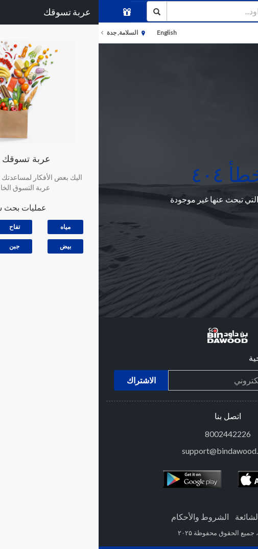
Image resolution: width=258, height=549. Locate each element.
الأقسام (240, 33)
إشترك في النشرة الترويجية (196, 358)
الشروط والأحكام (101, 516)
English (68, 32)
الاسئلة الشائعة (161, 516)
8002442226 (129, 434)
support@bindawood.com (129, 450)
